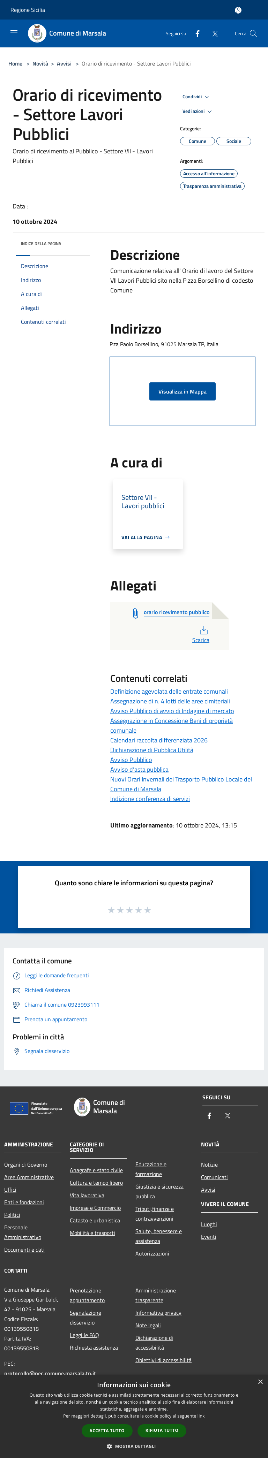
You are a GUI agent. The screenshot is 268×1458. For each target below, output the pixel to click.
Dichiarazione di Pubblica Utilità (151, 750)
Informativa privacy (158, 1312)
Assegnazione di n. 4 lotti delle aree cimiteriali (170, 701)
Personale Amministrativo (22, 1232)
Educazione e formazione (150, 1169)
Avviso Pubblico (131, 759)
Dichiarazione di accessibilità (154, 1343)
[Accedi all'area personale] (238, 10)
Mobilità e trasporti (92, 1233)
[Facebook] (195, 33)
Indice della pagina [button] (41, 243)
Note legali (148, 1325)
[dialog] (134, 1416)
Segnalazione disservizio (85, 1317)
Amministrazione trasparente (155, 1295)
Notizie (209, 1164)
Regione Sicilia (27, 10)
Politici (12, 1215)
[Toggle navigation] (14, 33)
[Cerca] (253, 33)
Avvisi (64, 63)
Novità (40, 63)
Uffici (10, 1189)
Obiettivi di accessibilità (163, 1360)
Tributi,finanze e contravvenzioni (154, 1214)
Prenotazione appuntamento (87, 1295)
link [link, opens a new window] (201, 1416)
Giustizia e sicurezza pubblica (159, 1191)
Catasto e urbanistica (95, 1220)
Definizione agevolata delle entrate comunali (169, 691)
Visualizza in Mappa (182, 391)
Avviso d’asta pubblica (139, 769)
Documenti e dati (24, 1249)
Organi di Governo (25, 1164)
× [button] (260, 1382)
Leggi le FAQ (84, 1335)
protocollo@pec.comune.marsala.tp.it (50, 1373)
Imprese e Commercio (95, 1208)
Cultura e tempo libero (96, 1182)
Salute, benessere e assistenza (158, 1236)
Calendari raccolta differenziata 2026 (159, 740)
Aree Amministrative (29, 1177)
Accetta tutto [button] (107, 1431)
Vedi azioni (198, 111)
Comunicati (214, 1177)
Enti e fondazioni (24, 1202)
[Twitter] (212, 33)
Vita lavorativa (87, 1195)
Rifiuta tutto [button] (162, 1430)
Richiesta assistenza (94, 1347)
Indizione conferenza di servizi (150, 798)
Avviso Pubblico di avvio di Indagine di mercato (172, 711)
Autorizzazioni (152, 1253)
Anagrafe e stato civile (96, 1170)
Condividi (197, 97)
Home (15, 63)
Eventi (208, 1236)
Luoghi (209, 1224)
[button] (134, 1446)
